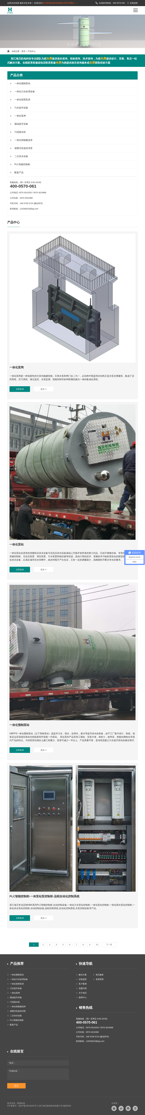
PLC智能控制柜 (22, 164)
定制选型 (134, 3)
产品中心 (32, 51)
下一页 (109, 944)
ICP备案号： (12, 1106)
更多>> (43, 389)
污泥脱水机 (20, 132)
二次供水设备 (21, 156)
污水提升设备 (21, 108)
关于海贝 (82, 993)
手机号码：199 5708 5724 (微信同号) (26, 203)
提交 (16, 1085)
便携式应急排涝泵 (23, 148)
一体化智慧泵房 (22, 99)
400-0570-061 (86, 1022)
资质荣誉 (99, 979)
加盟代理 (82, 988)
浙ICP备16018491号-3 (28, 1106)
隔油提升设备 (21, 124)
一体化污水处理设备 (24, 91)
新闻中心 (82, 997)
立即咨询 (20, 389)
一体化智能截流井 (23, 140)
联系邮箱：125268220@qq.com (90, 1041)
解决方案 (82, 975)
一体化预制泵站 (22, 83)
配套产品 (18, 172)
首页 (23, 51)
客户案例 (82, 984)
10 (97, 944)
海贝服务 (99, 975)
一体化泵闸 (20, 116)
